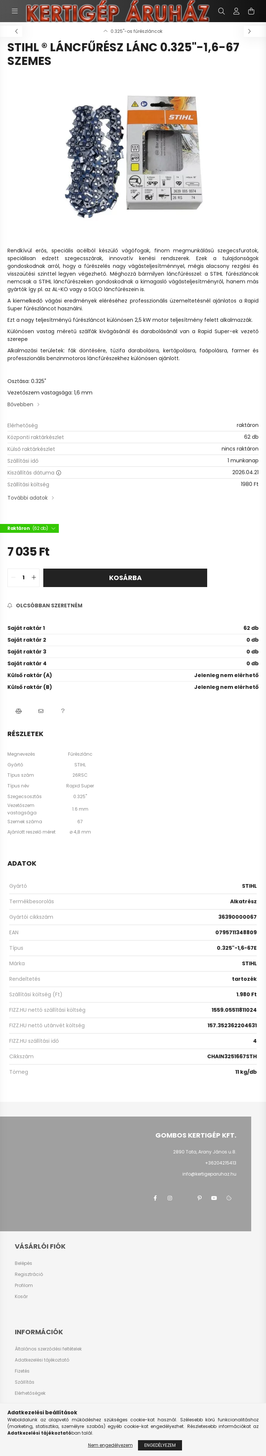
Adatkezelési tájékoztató (42, 1360)
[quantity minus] (13, 577)
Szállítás (24, 1382)
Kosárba (125, 577)
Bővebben (20, 404)
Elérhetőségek (30, 1393)
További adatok (27, 497)
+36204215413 (220, 1163)
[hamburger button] (14, 11)
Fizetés (22, 1371)
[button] (18, 711)
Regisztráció (29, 1274)
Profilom (24, 1285)
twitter (184, 1198)
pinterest (199, 1198)
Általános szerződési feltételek (48, 1349)
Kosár (21, 1296)
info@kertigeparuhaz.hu (209, 1174)
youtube (214, 1198)
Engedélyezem (160, 1445)
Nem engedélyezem (110, 1445)
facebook (155, 1198)
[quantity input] (23, 578)
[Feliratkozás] (45, 605)
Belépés (23, 1263)
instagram (169, 1198)
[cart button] (251, 11)
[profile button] (236, 11)
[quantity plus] (33, 577)
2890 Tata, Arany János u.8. (204, 1152)
